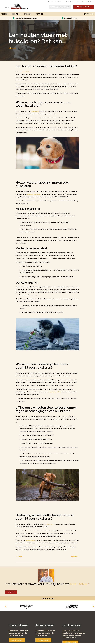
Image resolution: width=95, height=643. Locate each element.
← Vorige (19, 556)
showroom (49, 524)
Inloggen (58, 1)
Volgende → (75, 556)
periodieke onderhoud (34, 194)
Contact (11, 592)
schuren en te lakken (54, 392)
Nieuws (50, 1)
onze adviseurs (30, 540)
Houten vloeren (16, 640)
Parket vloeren (43, 640)
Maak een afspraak (83, 7)
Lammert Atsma (26, 72)
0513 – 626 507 (79, 584)
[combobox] (60, 7)
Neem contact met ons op (71, 1)
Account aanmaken (88, 1)
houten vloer (35, 111)
